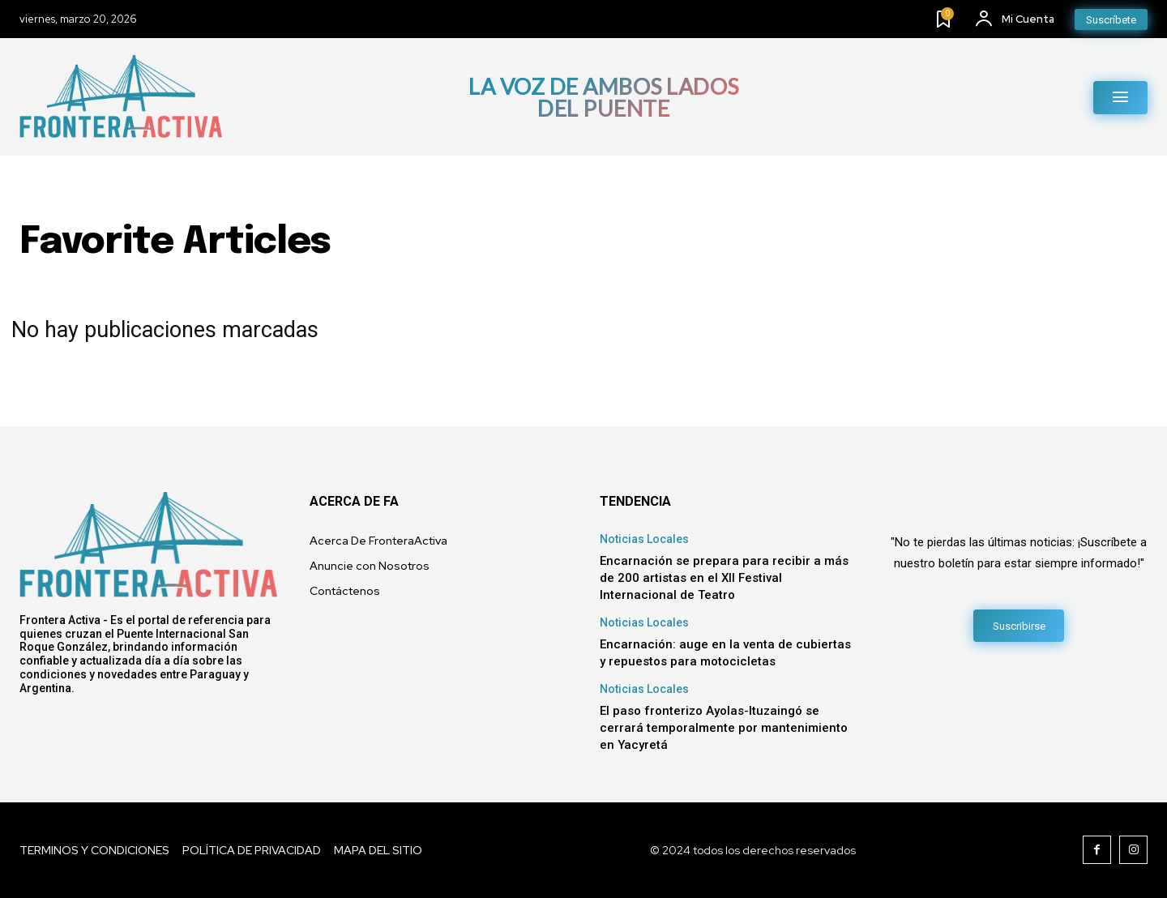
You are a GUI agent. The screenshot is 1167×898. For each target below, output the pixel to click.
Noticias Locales (644, 538)
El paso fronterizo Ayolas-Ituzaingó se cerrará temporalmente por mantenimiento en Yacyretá (724, 727)
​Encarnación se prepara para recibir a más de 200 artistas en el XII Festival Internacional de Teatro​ (724, 578)
